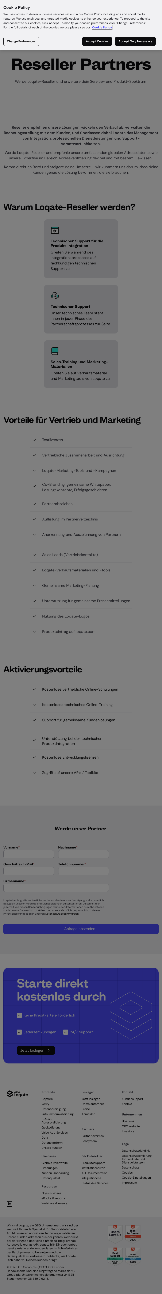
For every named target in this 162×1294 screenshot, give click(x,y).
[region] (81, 25)
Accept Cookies (97, 41)
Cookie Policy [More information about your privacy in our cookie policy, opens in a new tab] (102, 27)
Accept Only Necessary (135, 41)
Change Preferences (21, 41)
